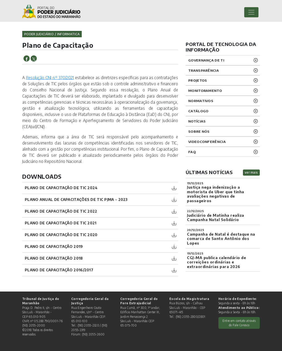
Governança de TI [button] (206, 60)
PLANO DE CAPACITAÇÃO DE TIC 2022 (61, 211)
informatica (68, 34)
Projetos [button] (197, 80)
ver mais (251, 172)
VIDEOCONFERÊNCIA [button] (207, 141)
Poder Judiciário (39, 34)
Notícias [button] (197, 121)
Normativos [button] (200, 101)
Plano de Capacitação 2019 (54, 246)
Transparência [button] (203, 70)
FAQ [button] (192, 152)
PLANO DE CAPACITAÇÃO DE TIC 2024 (61, 188)
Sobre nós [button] (199, 131)
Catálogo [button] (198, 111)
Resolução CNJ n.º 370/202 (49, 77)
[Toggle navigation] (251, 12)
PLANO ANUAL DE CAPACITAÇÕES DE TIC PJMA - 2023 (76, 199)
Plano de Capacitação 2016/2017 (59, 270)
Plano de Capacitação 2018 (54, 258)
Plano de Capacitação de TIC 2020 (61, 235)
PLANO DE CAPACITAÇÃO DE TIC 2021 (61, 223)
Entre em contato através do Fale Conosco (239, 323)
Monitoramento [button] (205, 90)
